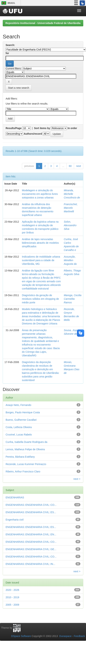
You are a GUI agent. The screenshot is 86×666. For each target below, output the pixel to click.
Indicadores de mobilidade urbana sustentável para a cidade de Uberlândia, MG (41, 260)
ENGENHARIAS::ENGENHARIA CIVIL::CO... (31, 504)
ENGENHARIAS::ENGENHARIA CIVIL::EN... (31, 534)
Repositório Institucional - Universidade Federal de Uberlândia (43, 23)
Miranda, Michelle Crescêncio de (72, 194)
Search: (10, 45)
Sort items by (42, 128)
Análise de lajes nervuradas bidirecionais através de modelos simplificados (40, 243)
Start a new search (18, 87)
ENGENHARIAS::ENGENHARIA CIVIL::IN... (30, 564)
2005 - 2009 (12, 604)
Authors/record (33, 133)
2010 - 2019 (12, 597)
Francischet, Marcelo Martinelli (70, 208)
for (7, 53)
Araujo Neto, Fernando (18, 405)
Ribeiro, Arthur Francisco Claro (23, 471)
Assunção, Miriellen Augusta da (70, 260)
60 (70, 166)
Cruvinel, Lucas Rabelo (19, 434)
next (78, 166)
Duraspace (65, 636)
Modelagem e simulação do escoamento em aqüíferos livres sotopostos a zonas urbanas (40, 194)
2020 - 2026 (12, 589)
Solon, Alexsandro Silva (70, 225)
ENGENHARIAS (15, 497)
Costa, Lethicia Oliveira (19, 427)
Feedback (79, 636)
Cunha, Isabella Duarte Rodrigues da (26, 442)
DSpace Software (21, 636)
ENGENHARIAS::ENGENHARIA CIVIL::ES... (31, 512)
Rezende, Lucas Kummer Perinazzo (26, 464)
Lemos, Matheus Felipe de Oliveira (25, 449)
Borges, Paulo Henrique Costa (23, 412)
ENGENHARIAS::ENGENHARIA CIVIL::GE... (31, 549)
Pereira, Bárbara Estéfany (20, 456)
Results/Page (14, 128)
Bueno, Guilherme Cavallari (21, 419)
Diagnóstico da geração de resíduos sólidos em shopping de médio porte (40, 299)
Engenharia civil (15, 519)
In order (72, 128)
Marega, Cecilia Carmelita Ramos (72, 299)
